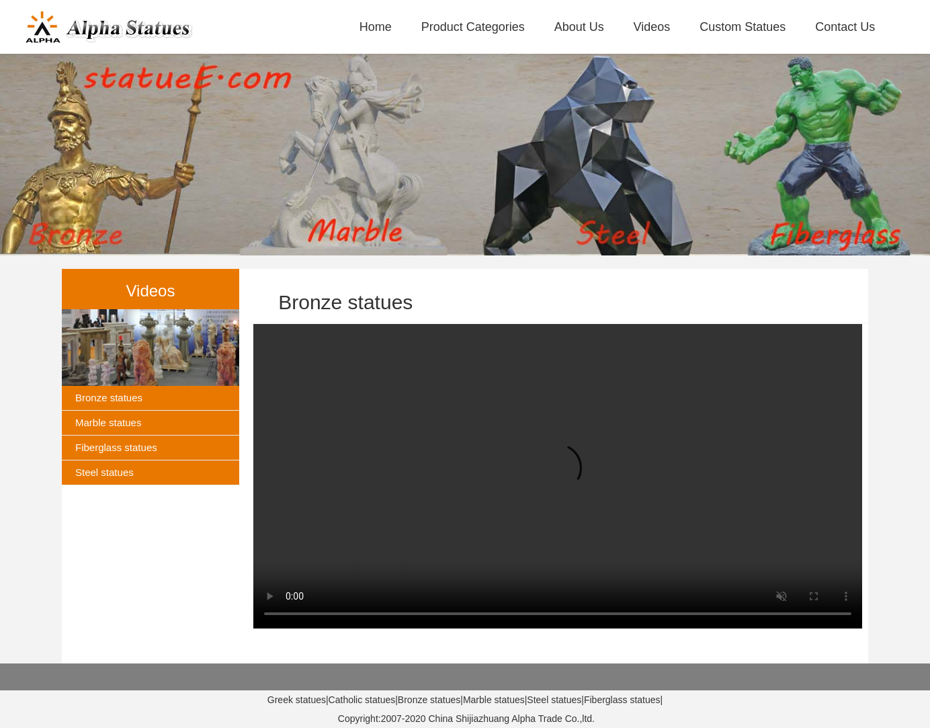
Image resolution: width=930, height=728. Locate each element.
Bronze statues (108, 397)
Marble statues (108, 422)
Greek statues (296, 699)
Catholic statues (362, 699)
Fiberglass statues (116, 447)
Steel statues (104, 472)
